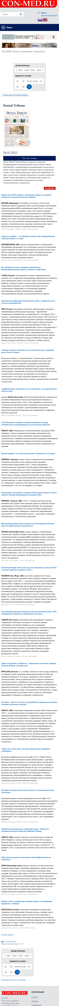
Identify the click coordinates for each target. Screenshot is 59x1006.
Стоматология (39, 51)
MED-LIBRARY (7, 51)
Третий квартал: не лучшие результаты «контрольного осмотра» (28, 453)
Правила (34, 1001)
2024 (26, 70)
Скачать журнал (7, 934)
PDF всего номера (29, 158)
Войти (43, 13)
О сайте (34, 997)
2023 (20, 70)
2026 (39, 70)
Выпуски (16, 51)
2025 (33, 70)
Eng (44, 19)
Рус (39, 19)
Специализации (27, 51)
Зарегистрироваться (49, 15)
